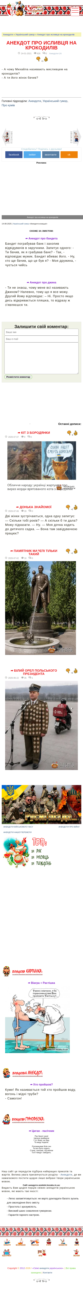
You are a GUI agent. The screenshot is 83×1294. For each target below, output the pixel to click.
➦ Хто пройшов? (41, 1089)
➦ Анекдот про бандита (41, 238)
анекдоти (44, 1273)
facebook (14, 154)
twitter (32, 154)
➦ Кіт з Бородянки (34, 437)
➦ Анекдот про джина (41, 282)
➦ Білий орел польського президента (34, 677)
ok (69, 154)
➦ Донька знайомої (33, 512)
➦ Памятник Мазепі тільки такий (33, 557)
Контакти (47, 1277)
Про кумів (8, 105)
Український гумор (25, 34)
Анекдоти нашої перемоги (17, 837)
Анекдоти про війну (69, 832)
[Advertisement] (42, 24)
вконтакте (50, 154)
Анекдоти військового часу (18, 832)
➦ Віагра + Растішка (41, 988)
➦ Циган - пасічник (41, 1136)
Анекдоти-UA (55, 53)
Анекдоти (8, 34)
